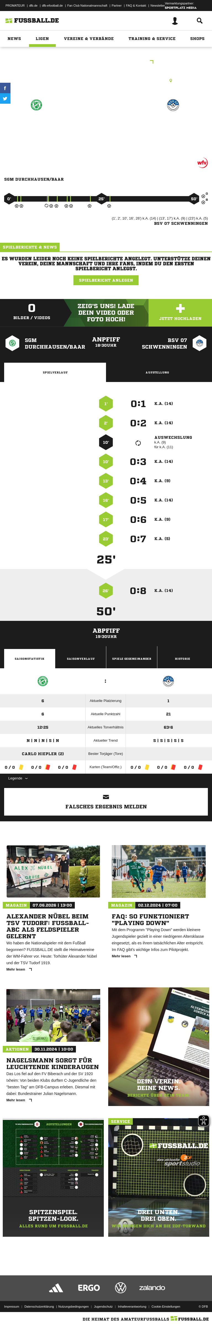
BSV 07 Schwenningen (173, 128)
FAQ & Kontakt (136, 5)
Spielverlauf (55, 372)
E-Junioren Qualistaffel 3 (106, 62)
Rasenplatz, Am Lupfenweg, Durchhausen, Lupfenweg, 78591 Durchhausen (105, 80)
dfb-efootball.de (52, 5)
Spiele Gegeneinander (131, 658)
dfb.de (33, 5)
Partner (117, 5)
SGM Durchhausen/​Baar (36, 128)
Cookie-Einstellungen (166, 1306)
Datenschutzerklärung (39, 1306)
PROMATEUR (15, 5)
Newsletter (157, 5)
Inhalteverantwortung (132, 1306)
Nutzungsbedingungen (73, 1306)
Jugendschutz (103, 1306)
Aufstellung (157, 372)
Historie (182, 658)
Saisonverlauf (81, 658)
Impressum (11, 1306)
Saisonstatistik (29, 658)
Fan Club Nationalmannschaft (87, 5)
